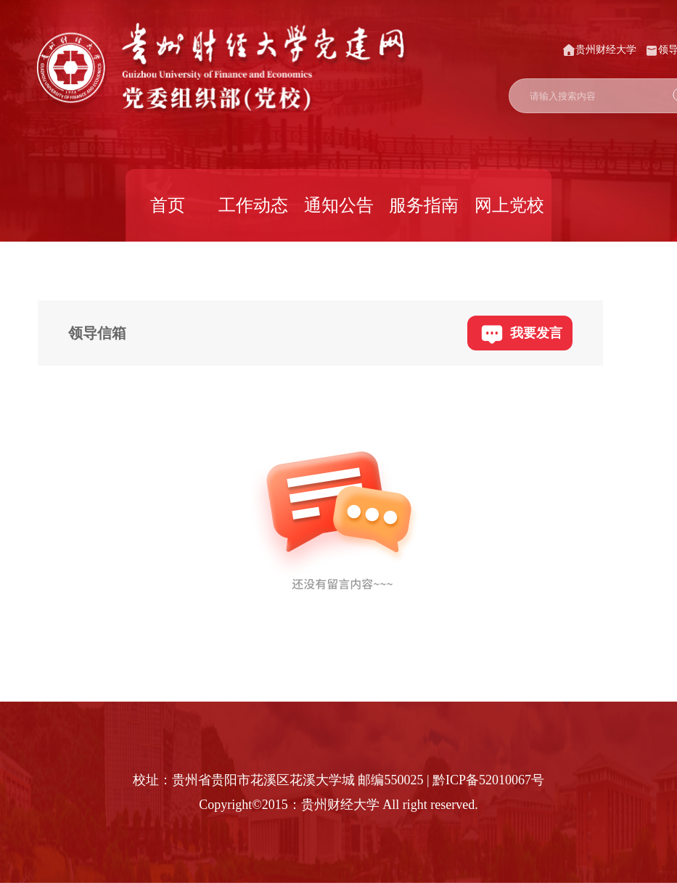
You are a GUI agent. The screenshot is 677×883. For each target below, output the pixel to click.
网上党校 (509, 205)
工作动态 (253, 205)
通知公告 (339, 205)
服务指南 (424, 205)
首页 (167, 205)
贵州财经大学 (599, 50)
